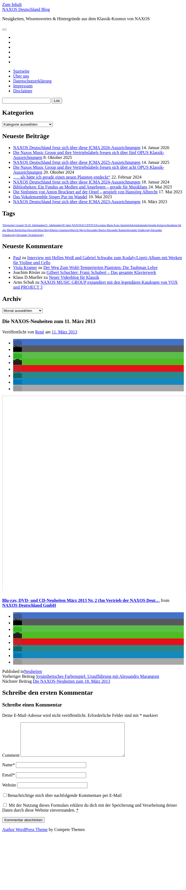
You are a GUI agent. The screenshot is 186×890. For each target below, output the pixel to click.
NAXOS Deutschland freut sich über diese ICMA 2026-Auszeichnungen (76, 147)
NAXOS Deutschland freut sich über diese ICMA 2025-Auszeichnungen (76, 162)
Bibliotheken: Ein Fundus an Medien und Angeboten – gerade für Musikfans (80, 187)
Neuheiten (33, 671)
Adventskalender (138, 225)
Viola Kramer (25, 267)
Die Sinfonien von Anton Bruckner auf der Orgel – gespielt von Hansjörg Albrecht (85, 192)
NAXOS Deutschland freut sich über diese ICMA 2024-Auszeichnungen (76, 182)
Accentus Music (105, 225)
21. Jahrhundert (53, 225)
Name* (8, 771)
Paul (17, 257)
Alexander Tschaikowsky (30, 234)
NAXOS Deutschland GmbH (29, 605)
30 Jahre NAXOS (71, 225)
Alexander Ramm (116, 230)
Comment (10, 761)
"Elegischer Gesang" (13, 225)
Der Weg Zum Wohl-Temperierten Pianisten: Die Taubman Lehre (100, 267)
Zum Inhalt (12, 4)
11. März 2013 (64, 332)
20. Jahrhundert (36, 225)
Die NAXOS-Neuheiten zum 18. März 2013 (71, 681)
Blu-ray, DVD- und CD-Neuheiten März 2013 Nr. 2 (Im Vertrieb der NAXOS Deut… (81, 600)
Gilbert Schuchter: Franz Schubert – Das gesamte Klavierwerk (101, 272)
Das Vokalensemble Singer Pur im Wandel (50, 196)
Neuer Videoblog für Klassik (74, 277)
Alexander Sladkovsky (138, 230)
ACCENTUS (88, 225)
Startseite (21, 71)
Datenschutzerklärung (32, 81)
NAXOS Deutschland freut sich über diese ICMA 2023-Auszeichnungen (76, 201)
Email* (8, 781)
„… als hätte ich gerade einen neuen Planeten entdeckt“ (61, 177)
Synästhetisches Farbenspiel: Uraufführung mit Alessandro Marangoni (97, 676)
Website (9, 791)
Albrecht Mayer (78, 230)
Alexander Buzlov (96, 230)
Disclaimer (22, 90)
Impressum (23, 86)
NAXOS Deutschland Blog (26, 9)
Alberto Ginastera (59, 230)
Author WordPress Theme (25, 836)
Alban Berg (43, 230)
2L (26, 225)
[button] (17, 343)
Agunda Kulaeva (157, 225)
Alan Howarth (29, 230)
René (39, 332)
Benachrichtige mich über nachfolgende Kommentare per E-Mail (62, 802)
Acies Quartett (121, 225)
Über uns (21, 76)
